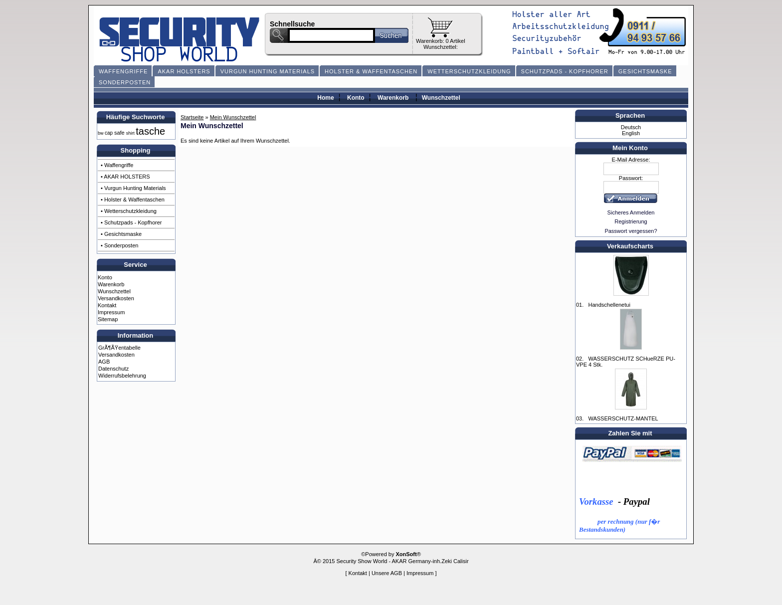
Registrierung (630, 221)
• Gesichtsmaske (121, 234)
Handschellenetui (609, 305)
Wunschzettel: (440, 47)
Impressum (111, 312)
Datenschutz (113, 369)
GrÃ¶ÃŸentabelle (119, 348)
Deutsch (631, 127)
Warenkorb (393, 97)
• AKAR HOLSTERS (125, 177)
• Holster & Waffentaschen (133, 199)
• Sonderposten (119, 245)
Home (325, 97)
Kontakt (107, 305)
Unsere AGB (387, 573)
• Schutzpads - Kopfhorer (131, 222)
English (631, 133)
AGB (104, 362)
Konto (356, 97)
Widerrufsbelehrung (122, 376)
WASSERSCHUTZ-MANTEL (623, 418)
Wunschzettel (441, 97)
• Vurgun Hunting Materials (133, 188)
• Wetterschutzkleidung (129, 211)
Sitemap (108, 319)
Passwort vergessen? (630, 231)
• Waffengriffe (117, 165)
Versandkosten (116, 298)
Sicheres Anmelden (631, 212)
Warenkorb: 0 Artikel (440, 41)
